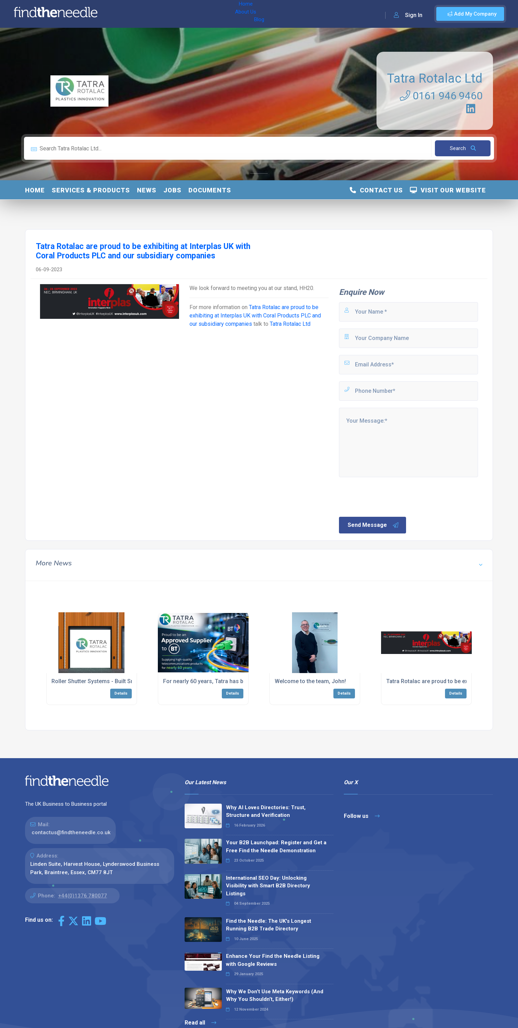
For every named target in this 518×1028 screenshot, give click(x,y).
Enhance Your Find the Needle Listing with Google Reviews (272, 960)
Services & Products (91, 190)
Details (121, 693)
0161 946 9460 (441, 96)
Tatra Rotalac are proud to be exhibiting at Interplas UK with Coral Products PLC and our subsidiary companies (255, 315)
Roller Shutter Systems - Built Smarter (99, 681)
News (146, 190)
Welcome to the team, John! (310, 681)
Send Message (373, 525)
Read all (200, 1022)
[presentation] (391, 496)
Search (463, 148)
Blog (173, 14)
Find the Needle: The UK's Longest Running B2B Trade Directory (268, 925)
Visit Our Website (448, 190)
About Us (149, 14)
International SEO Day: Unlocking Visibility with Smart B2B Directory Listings (268, 886)
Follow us (362, 816)
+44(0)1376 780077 (82, 896)
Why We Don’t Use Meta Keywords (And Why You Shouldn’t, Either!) (274, 995)
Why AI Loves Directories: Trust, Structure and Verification (266, 811)
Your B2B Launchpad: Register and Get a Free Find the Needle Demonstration (276, 846)
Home (122, 14)
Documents (209, 190)
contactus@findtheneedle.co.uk (71, 832)
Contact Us (376, 190)
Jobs (172, 190)
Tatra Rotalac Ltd (435, 78)
